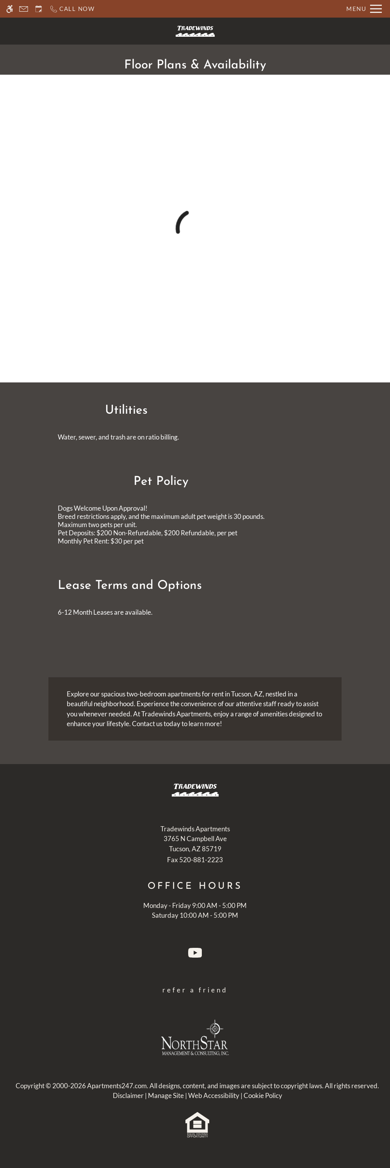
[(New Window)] (195, 844)
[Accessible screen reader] (9, 9)
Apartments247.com (117, 1086)
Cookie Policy (263, 1095)
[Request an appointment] (38, 9)
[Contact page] (23, 9)
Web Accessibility (213, 1095)
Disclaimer (128, 1095)
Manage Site (166, 1095)
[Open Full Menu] (364, 9)
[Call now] (72, 9)
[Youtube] (195, 954)
